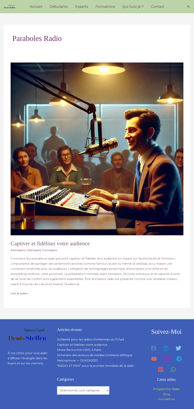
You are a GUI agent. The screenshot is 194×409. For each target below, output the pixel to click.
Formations (105, 7)
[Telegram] (179, 358)
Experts (81, 7)
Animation (18, 250)
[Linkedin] (166, 348)
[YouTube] (154, 358)
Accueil (37, 7)
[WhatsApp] (173, 369)
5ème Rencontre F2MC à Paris (79, 349)
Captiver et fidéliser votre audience (50, 243)
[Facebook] (153, 348)
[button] (188, 6)
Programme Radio (166, 388)
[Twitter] (178, 348)
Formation (49, 250)
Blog (166, 394)
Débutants (59, 7)
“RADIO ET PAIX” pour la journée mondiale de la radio (95, 364)
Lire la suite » (20, 293)
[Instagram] (166, 358)
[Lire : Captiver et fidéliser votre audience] (97, 148)
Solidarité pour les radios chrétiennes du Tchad (90, 339)
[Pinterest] (160, 369)
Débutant (34, 250)
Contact (156, 7)
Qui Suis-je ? (132, 7)
